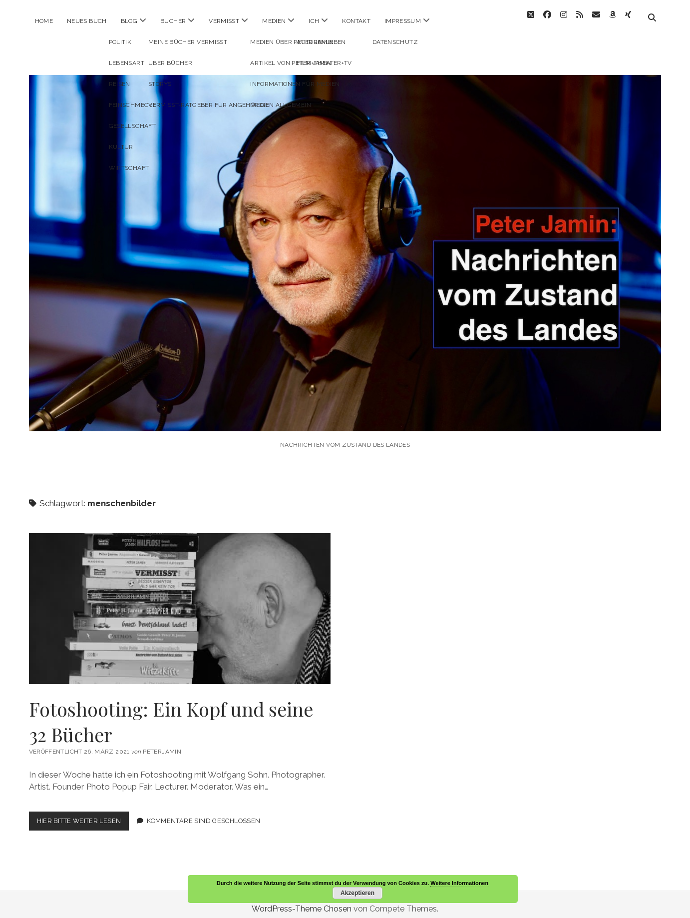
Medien (274, 20)
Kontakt (356, 20)
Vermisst (224, 20)
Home (44, 20)
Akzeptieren (357, 893)
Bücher (173, 20)
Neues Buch (87, 20)
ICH (314, 20)
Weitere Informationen (459, 883)
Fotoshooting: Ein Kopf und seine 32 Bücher (180, 599)
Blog (129, 20)
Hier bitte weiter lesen (83, 814)
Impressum (402, 20)
